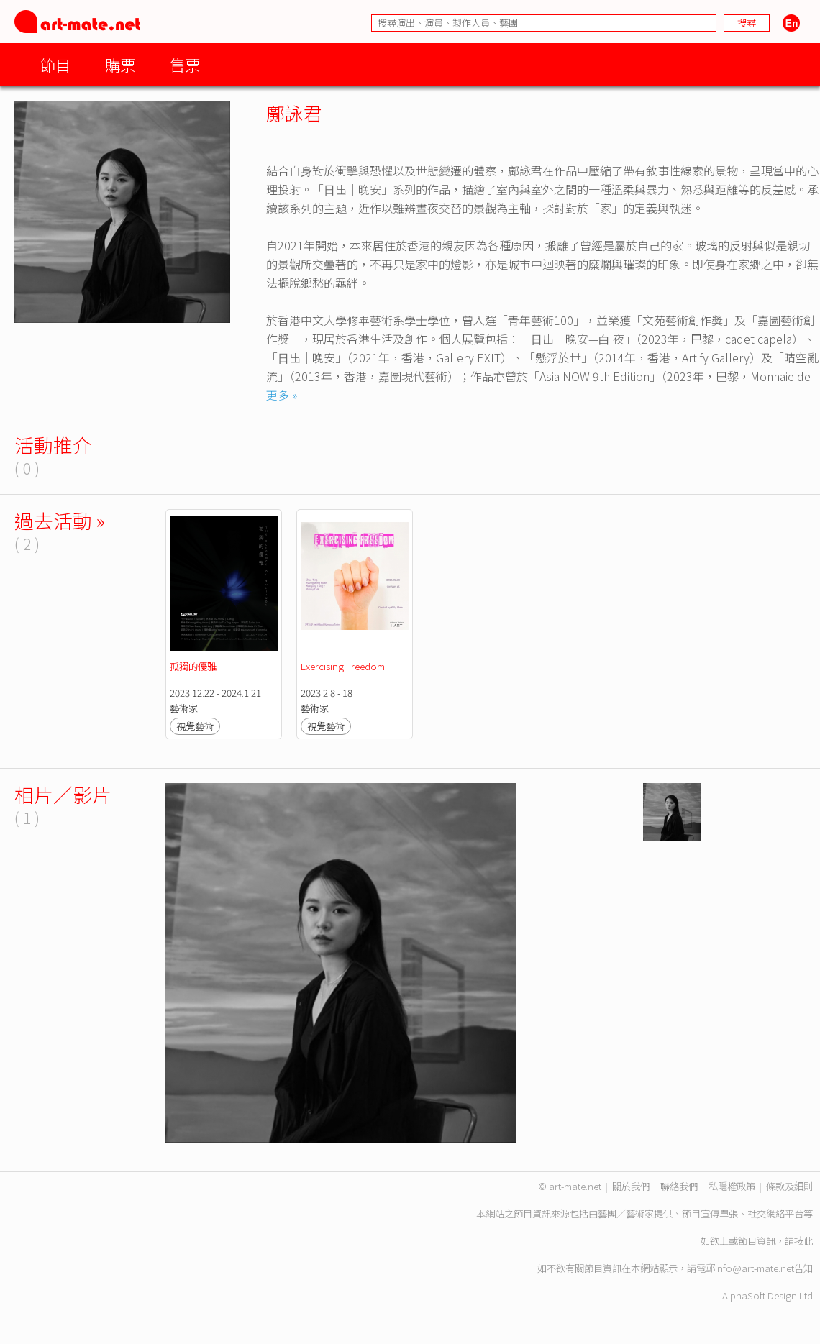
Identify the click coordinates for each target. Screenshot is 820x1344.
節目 (55, 64)
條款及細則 (789, 1186)
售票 (185, 64)
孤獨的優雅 (193, 666)
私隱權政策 (732, 1186)
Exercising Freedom (343, 666)
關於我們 (631, 1186)
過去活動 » (59, 520)
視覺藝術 (195, 726)
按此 (803, 1241)
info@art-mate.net (754, 1268)
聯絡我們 (679, 1186)
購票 (120, 64)
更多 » (281, 394)
